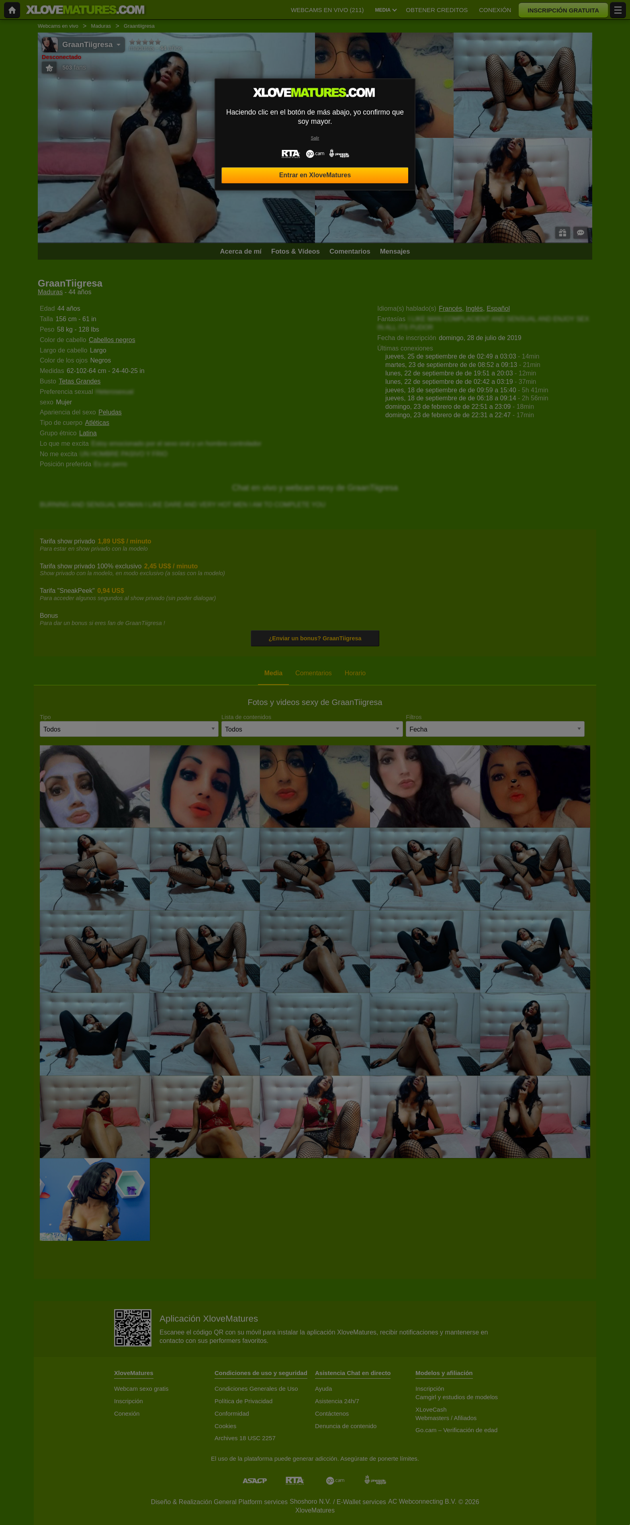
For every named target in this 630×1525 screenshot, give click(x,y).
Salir (315, 138)
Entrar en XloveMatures (315, 175)
